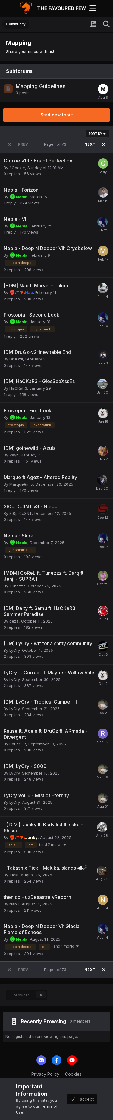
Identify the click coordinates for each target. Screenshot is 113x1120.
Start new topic (57, 114)
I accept (82, 1099)
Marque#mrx (21, 484)
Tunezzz (17, 585)
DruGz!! (16, 359)
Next (89, 144)
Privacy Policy (45, 1074)
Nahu (14, 904)
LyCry (14, 650)
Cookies (73, 1074)
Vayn (14, 455)
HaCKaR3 (18, 388)
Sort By (97, 133)
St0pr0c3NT (20, 513)
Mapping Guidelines (41, 86)
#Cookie (17, 167)
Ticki (13, 874)
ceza (14, 621)
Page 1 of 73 (56, 144)
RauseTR (17, 743)
